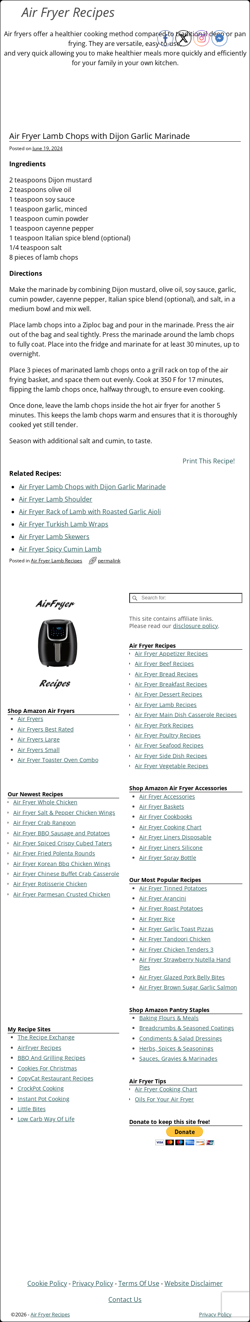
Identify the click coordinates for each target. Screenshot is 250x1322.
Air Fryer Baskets (161, 806)
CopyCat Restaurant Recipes (55, 1078)
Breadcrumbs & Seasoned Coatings (186, 1028)
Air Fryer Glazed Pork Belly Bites (182, 977)
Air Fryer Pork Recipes (164, 725)
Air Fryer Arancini (162, 898)
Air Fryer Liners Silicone (171, 847)
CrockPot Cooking (41, 1088)
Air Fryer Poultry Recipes (168, 735)
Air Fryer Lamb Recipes (56, 560)
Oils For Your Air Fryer (164, 1099)
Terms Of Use (138, 1283)
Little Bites (32, 1109)
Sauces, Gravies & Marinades (178, 1058)
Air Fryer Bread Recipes (166, 674)
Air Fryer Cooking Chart (170, 827)
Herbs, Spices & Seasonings (176, 1048)
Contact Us (125, 1299)
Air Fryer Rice (157, 919)
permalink (109, 560)
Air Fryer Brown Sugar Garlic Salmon (188, 987)
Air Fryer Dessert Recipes (168, 694)
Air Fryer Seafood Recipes (169, 745)
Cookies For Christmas (47, 1068)
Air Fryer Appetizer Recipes (171, 653)
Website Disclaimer (194, 1283)
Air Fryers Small (39, 750)
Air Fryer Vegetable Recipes (171, 766)
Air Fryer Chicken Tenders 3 (176, 949)
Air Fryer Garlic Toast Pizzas (176, 929)
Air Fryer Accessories (167, 796)
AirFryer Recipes (39, 1047)
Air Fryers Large (39, 739)
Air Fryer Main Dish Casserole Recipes (186, 715)
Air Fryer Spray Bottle (167, 857)
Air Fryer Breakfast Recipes (171, 684)
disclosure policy (195, 626)
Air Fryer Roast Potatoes (171, 908)
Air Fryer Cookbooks (165, 816)
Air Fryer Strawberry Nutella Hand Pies (185, 963)
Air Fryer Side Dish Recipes (171, 756)
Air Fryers (30, 719)
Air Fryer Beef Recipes (164, 663)
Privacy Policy (92, 1283)
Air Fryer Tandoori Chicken (175, 939)
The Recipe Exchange (46, 1037)
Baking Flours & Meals (169, 1018)
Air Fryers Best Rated (46, 729)
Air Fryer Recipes (68, 12)
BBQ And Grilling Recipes (51, 1058)
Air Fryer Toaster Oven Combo (58, 760)
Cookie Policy (47, 1283)
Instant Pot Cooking (43, 1099)
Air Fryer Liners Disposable (175, 837)
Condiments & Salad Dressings (180, 1038)
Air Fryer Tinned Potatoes (173, 888)
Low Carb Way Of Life (46, 1119)
